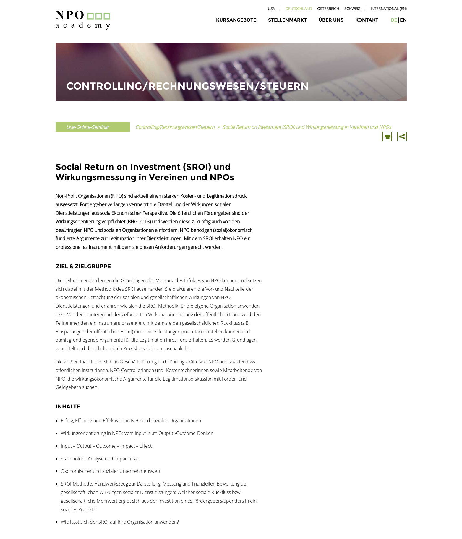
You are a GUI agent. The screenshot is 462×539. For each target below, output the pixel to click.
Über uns (331, 20)
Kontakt (366, 20)
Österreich (328, 8)
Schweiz (352, 8)
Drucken (387, 136)
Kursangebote (236, 20)
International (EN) (389, 8)
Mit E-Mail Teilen (402, 136)
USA (271, 8)
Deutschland (299, 8)
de (394, 20)
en (403, 20)
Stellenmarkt (287, 20)
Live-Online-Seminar (87, 127)
